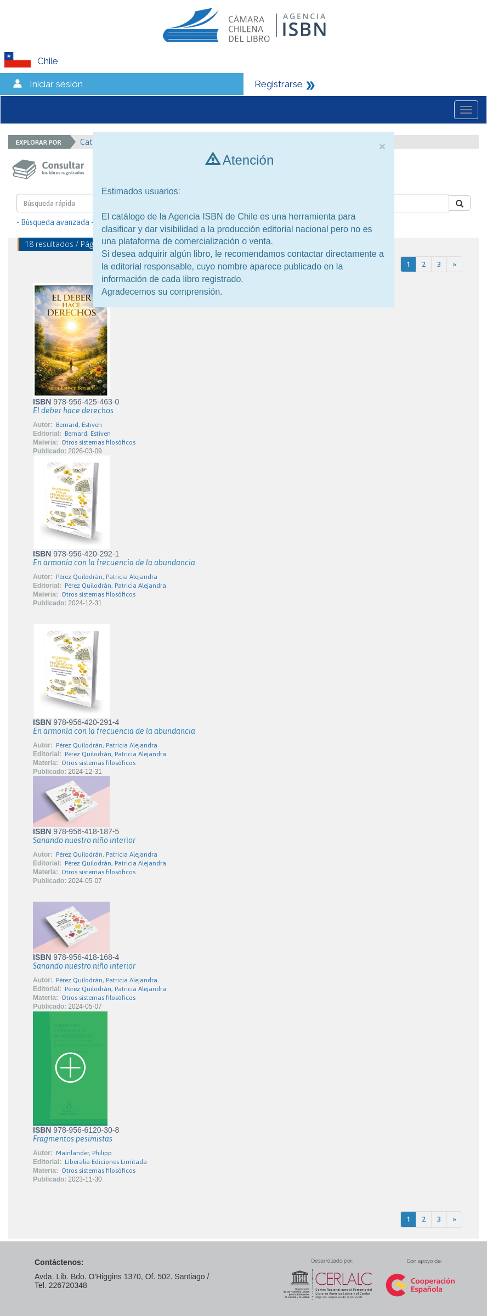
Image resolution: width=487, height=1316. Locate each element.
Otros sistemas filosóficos (98, 442)
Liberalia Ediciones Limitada (106, 1162)
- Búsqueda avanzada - (55, 222)
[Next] (454, 264)
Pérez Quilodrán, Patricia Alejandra (106, 577)
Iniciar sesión (56, 83)
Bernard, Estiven (79, 425)
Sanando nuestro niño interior (84, 840)
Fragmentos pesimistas (72, 1138)
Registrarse (278, 83)
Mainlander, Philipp (84, 1153)
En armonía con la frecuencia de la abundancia (114, 562)
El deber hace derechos (73, 410)
